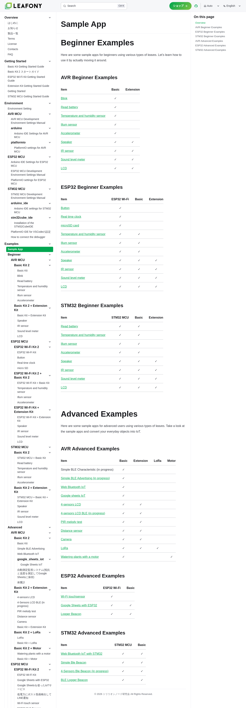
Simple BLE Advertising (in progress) (85, 478)
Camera (66, 539)
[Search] (94, 6)
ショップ (180, 5)
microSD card (70, 225)
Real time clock (71, 216)
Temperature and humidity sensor (83, 115)
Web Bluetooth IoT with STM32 (81, 653)
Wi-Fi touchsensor (73, 596)
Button (65, 208)
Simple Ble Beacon (73, 662)
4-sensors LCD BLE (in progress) (83, 513)
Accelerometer (70, 133)
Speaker (66, 142)
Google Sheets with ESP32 (79, 605)
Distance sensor (71, 530)
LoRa (64, 548)
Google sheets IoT (73, 495)
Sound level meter (73, 159)
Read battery (69, 107)
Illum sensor (69, 124)
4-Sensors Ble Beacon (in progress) (84, 671)
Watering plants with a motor (80, 556)
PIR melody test (71, 522)
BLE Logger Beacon (74, 680)
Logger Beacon (71, 614)
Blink (64, 98)
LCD (64, 168)
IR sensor (67, 150)
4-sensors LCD (71, 504)
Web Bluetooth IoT (73, 487)
